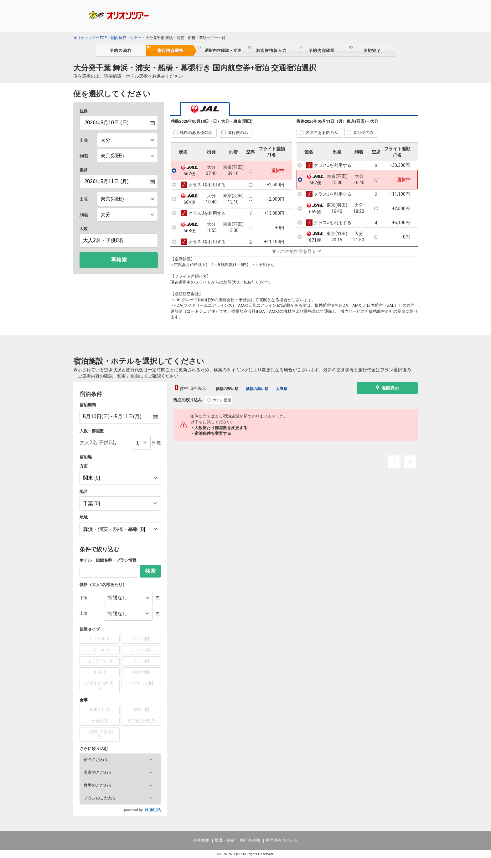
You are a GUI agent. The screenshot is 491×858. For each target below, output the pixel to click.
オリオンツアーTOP (90, 38)
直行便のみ (238, 132)
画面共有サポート (282, 840)
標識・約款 (224, 840)
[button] (120, 759)
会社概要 (201, 840)
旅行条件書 (250, 840)
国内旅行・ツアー (126, 38)
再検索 (119, 260)
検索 (150, 571)
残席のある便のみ (196, 132)
